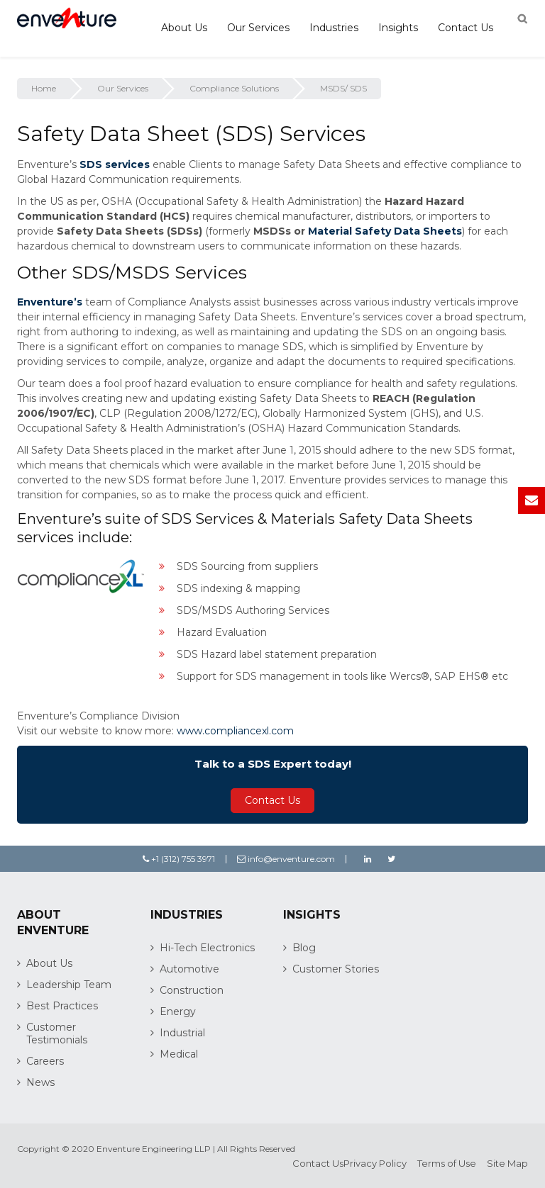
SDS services (114, 164)
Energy (178, 1011)
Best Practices (62, 1005)
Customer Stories (335, 969)
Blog (304, 947)
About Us (184, 27)
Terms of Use (446, 1163)
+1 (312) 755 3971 (179, 858)
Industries (333, 27)
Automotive (189, 969)
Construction (192, 990)
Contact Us (465, 27)
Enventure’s (49, 302)
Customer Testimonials (56, 1033)
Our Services (258, 27)
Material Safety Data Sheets (385, 231)
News (40, 1082)
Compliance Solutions (234, 88)
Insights (398, 27)
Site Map (507, 1163)
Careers (45, 1061)
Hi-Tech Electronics (207, 947)
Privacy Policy (375, 1163)
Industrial (182, 1032)
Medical (179, 1054)
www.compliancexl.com (235, 730)
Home (43, 88)
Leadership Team (68, 984)
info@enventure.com (286, 858)
